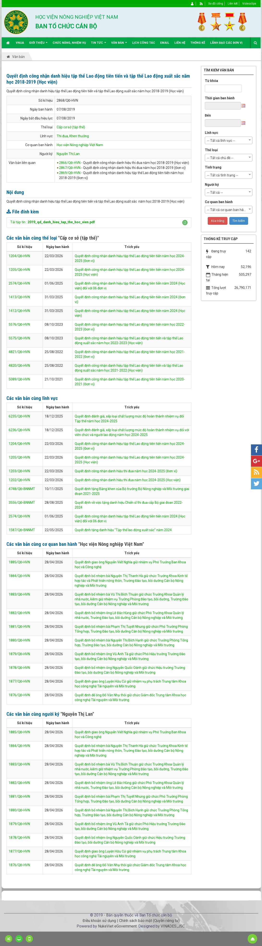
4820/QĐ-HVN (19, 365)
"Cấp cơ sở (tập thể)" (78, 238)
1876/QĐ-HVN (19, 695)
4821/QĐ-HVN (19, 352)
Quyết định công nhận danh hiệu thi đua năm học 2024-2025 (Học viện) (128, 480)
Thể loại (211, 150)
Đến (208, 115)
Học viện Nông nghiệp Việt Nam (80, 145)
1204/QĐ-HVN (19, 256)
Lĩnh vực (211, 133)
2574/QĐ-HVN (19, 283)
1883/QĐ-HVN (19, 594)
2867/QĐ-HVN (69, 168)
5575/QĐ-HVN (19, 338)
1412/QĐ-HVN (19, 311)
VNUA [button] (20, 42)
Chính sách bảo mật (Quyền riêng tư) (149, 920)
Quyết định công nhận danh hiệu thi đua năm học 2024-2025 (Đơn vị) (126, 471)
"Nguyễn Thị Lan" (77, 714)
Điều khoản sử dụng (99, 920)
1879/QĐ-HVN (19, 654)
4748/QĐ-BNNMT (22, 489)
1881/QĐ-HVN (19, 627)
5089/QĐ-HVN (19, 379)
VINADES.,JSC (173, 926)
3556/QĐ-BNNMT (22, 502)
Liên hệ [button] (179, 42)
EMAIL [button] (164, 42)
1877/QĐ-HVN (19, 681)
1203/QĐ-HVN (19, 471)
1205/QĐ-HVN (19, 270)
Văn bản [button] (119, 44)
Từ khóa (211, 81)
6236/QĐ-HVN (19, 430)
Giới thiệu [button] (38, 44)
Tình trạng (213, 167)
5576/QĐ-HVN (19, 324)
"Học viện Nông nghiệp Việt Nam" (111, 544)
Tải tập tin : (52, 222)
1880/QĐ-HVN (19, 640)
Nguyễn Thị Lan (68, 154)
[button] (185, 222)
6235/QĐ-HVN (19, 416)
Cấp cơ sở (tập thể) (71, 127)
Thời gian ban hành (220, 98)
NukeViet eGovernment (117, 926)
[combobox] (228, 140)
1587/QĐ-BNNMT (22, 530)
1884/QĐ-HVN (19, 576)
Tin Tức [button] (98, 44)
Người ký (212, 185)
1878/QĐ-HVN (19, 668)
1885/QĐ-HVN (19, 562)
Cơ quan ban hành (219, 202)
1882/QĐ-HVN (19, 613)
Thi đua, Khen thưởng (73, 136)
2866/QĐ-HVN (69, 163)
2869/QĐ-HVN (69, 173)
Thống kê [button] (197, 42)
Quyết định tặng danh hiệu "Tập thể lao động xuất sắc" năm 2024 (123, 530)
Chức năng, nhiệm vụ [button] (69, 42)
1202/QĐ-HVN (19, 480)
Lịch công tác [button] (143, 42)
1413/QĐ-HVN (19, 297)
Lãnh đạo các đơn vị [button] (226, 42)
